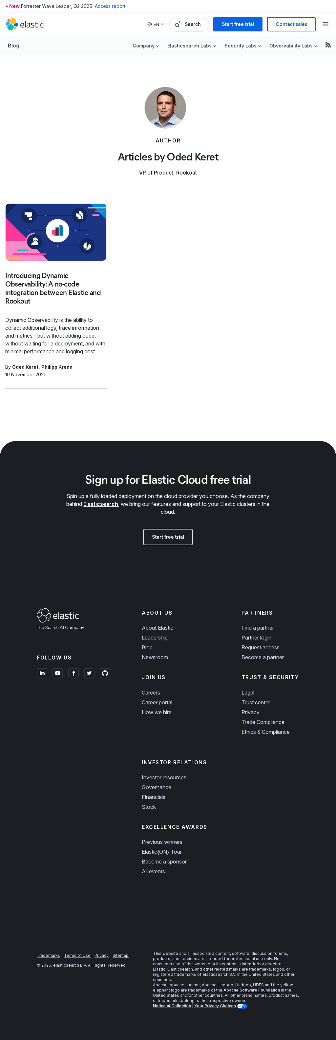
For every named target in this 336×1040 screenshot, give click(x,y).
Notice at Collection (172, 1005)
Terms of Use (77, 955)
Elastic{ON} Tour (162, 851)
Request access (261, 647)
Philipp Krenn (57, 367)
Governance (156, 787)
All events (153, 871)
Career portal (157, 702)
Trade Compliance (263, 722)
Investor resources (164, 777)
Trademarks (48, 955)
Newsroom (155, 657)
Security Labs (240, 45)
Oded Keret (25, 367)
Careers (151, 692)
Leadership (155, 637)
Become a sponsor (164, 861)
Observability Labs (291, 45)
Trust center (256, 702)
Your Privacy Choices (215, 1005)
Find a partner (258, 627)
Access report (110, 6)
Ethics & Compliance (266, 732)
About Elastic (157, 627)
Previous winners (162, 842)
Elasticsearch (100, 504)
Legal (248, 692)
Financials (153, 797)
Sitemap (121, 955)
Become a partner (263, 657)
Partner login (256, 637)
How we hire (157, 712)
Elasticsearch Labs (189, 45)
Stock (149, 807)
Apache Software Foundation (251, 990)
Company (144, 45)
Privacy (251, 712)
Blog (13, 45)
